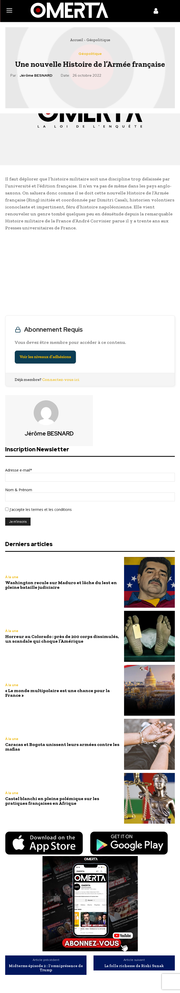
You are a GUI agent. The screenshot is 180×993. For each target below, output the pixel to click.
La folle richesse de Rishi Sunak (134, 966)
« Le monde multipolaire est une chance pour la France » (57, 693)
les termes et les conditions (48, 509)
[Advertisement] (90, 274)
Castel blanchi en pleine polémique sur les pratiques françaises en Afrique (52, 801)
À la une (11, 577)
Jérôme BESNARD (36, 75)
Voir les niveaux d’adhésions (45, 356)
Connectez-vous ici (61, 379)
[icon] (155, 12)
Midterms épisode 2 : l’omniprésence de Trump (46, 968)
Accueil (76, 40)
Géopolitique (98, 40)
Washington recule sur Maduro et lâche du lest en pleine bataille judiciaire (61, 585)
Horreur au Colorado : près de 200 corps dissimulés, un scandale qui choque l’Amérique (62, 639)
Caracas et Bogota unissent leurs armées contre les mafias (62, 747)
